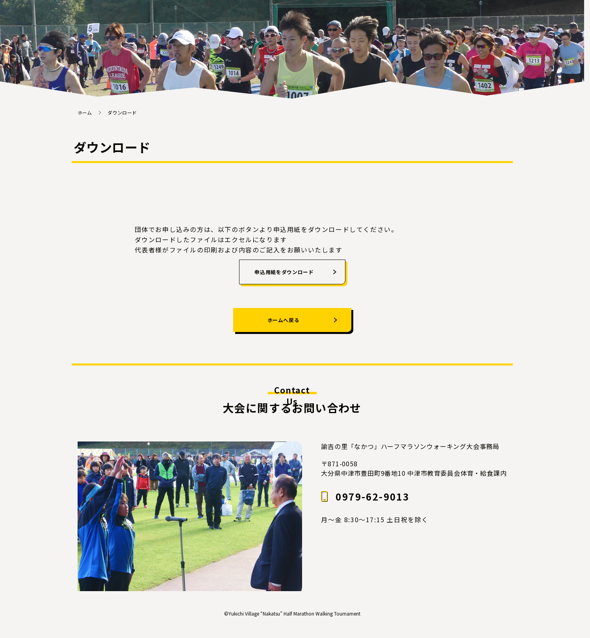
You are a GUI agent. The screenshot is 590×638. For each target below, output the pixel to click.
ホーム (85, 112)
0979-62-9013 (372, 505)
